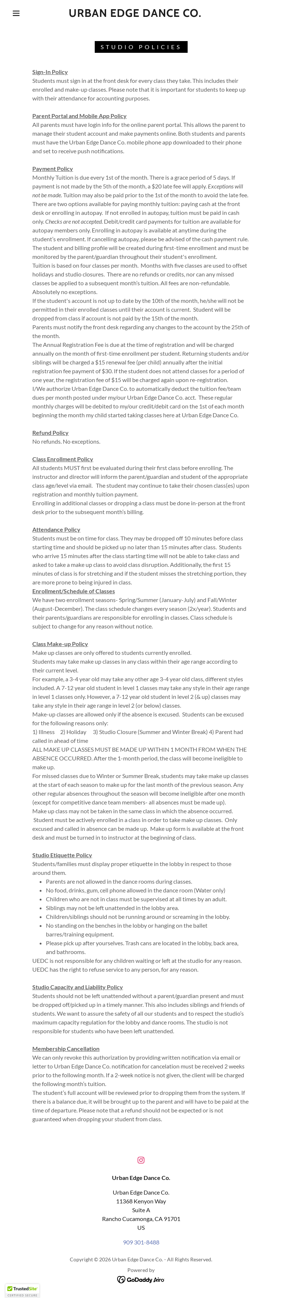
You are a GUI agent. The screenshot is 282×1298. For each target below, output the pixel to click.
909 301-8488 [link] (141, 1242)
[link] (135, 14)
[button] (16, 13)
